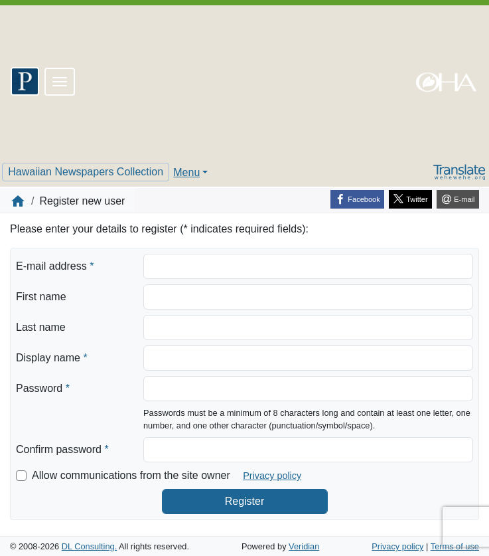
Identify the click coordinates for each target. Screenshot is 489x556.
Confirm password (62, 448)
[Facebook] (357, 199)
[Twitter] (410, 199)
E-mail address (55, 265)
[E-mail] (458, 199)
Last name (41, 327)
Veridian (304, 546)
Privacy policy (272, 475)
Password (43, 387)
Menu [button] (186, 172)
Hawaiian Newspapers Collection (85, 171)
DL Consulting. (89, 546)
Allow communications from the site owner (131, 475)
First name (41, 296)
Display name (52, 356)
